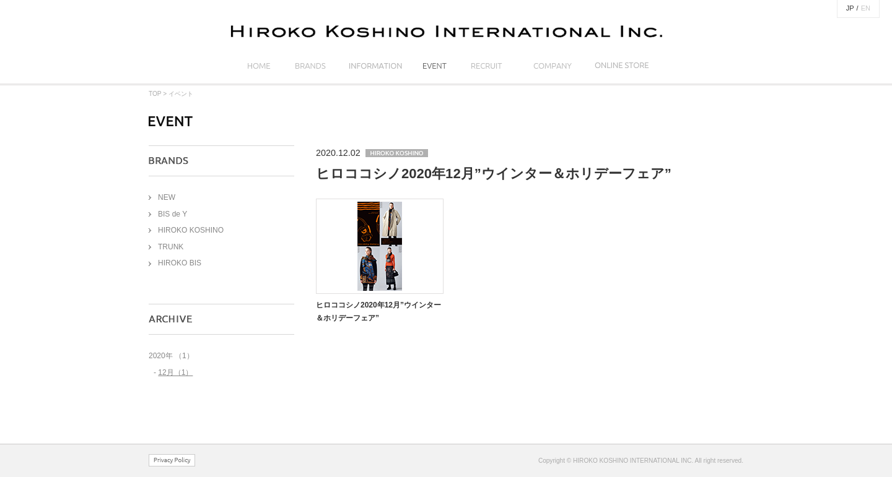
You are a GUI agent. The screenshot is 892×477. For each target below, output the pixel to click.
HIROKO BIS (179, 263)
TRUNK (170, 247)
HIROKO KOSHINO (191, 230)
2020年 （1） (171, 355)
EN (865, 8)
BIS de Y (172, 214)
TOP (155, 93)
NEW (166, 197)
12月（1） (175, 372)
